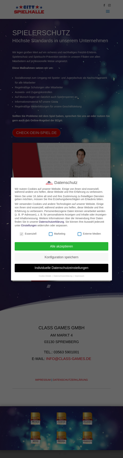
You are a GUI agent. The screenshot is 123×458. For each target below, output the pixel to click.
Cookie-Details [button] (45, 276)
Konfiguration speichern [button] (61, 257)
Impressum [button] (79, 276)
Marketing (57, 233)
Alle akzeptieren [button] (61, 246)
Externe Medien (89, 233)
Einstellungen (29, 225)
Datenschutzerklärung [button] (63, 276)
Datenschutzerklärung (51, 221)
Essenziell (28, 233)
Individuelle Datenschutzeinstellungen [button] (61, 268)
